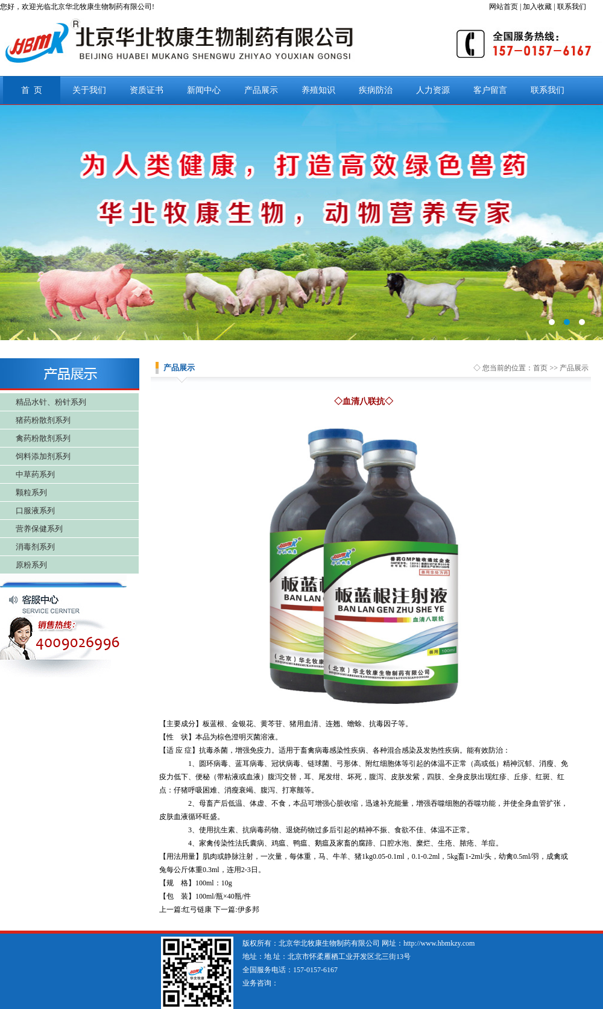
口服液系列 (35, 510)
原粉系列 (31, 564)
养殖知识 (318, 90)
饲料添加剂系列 (43, 456)
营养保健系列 (39, 528)
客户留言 (490, 90)
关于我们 (89, 90)
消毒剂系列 (35, 546)
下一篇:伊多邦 (236, 909)
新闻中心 (204, 90)
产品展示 (261, 90)
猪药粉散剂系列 (43, 420)
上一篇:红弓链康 (185, 909)
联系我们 (547, 90)
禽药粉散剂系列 (43, 438)
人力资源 (433, 90)
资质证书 (146, 90)
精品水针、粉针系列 (51, 401)
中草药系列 (35, 474)
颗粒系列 (31, 492)
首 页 (31, 90)
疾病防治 (376, 90)
